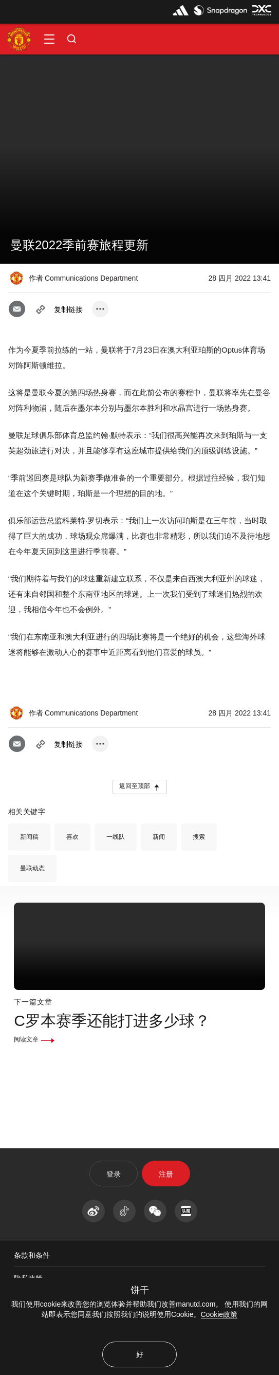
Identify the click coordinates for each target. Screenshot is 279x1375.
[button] (49, 39)
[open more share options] (100, 309)
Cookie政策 (219, 1314)
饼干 (140, 1290)
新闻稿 (29, 836)
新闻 (159, 836)
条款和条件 (32, 1255)
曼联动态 (32, 868)
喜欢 (72, 836)
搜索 (199, 836)
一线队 (115, 836)
